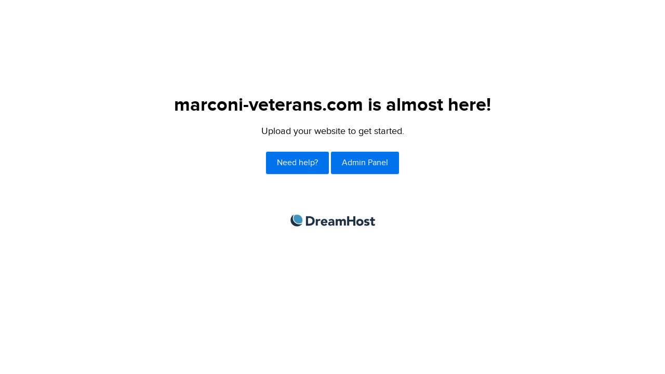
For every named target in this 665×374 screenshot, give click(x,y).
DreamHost (332, 220)
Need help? (297, 163)
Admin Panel (365, 163)
